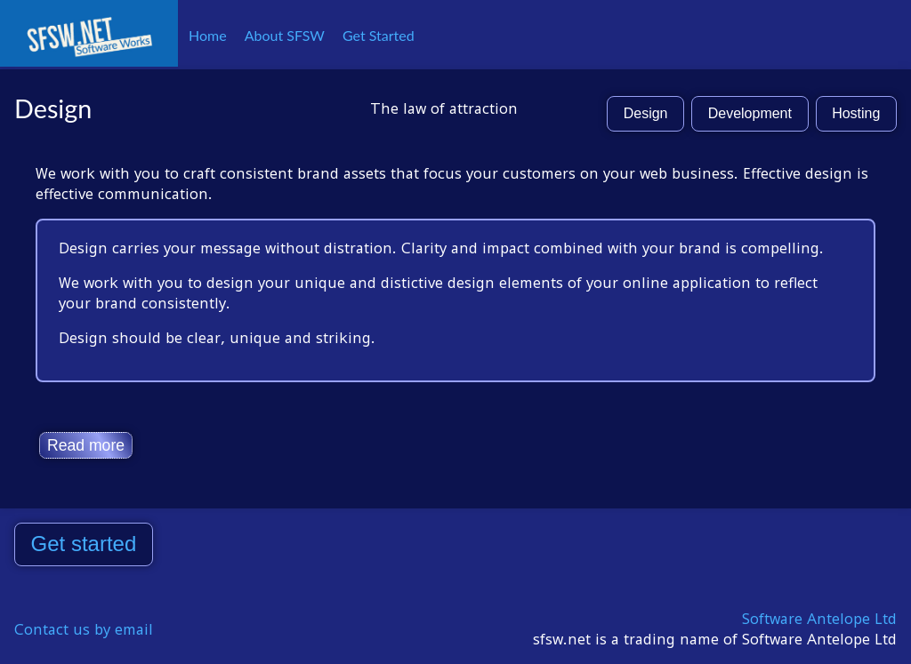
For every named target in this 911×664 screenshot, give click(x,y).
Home (208, 35)
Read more (86, 445)
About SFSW (285, 35)
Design (646, 113)
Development (750, 113)
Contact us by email (83, 629)
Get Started (379, 35)
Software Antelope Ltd (819, 619)
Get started (84, 544)
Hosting (856, 113)
